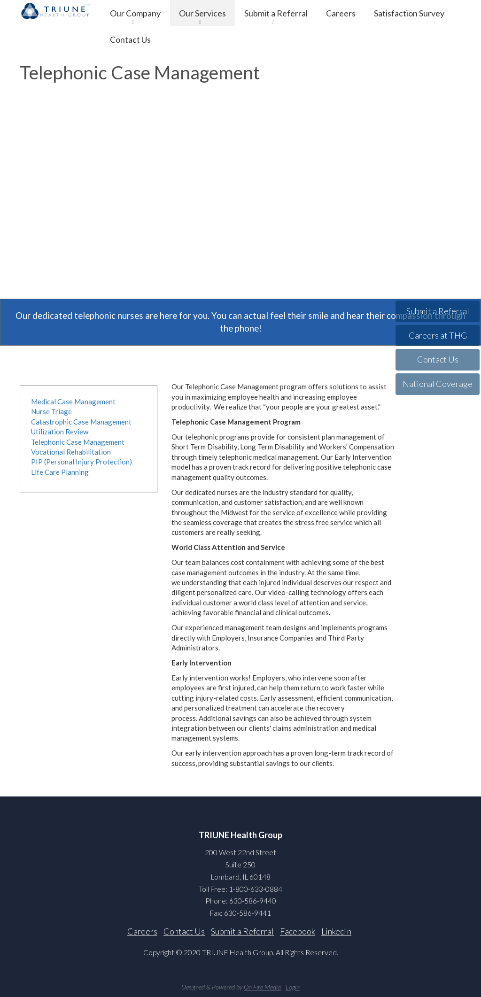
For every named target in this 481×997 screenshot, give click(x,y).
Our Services (202, 13)
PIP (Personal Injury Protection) (81, 461)
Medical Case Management (73, 401)
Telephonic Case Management (77, 442)
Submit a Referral (276, 13)
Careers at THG (438, 335)
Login (293, 987)
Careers (341, 13)
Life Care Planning (60, 472)
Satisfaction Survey (409, 13)
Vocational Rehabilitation (71, 452)
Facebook (297, 931)
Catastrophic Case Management (81, 421)
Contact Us (130, 39)
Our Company (135, 13)
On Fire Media (262, 987)
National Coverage (438, 384)
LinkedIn (336, 931)
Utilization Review (59, 431)
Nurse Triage (51, 411)
